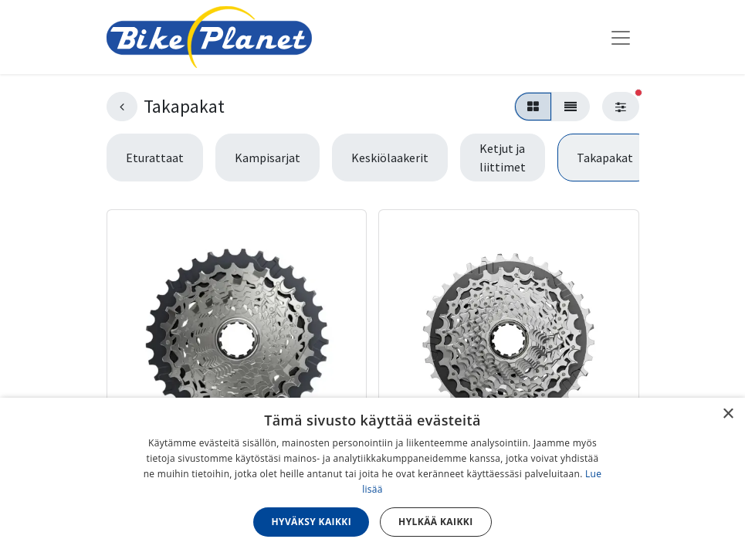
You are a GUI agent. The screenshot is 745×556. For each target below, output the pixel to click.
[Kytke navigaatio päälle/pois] (620, 37)
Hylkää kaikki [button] (435, 521)
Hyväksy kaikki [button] (311, 521)
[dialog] (372, 477)
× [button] (727, 414)
